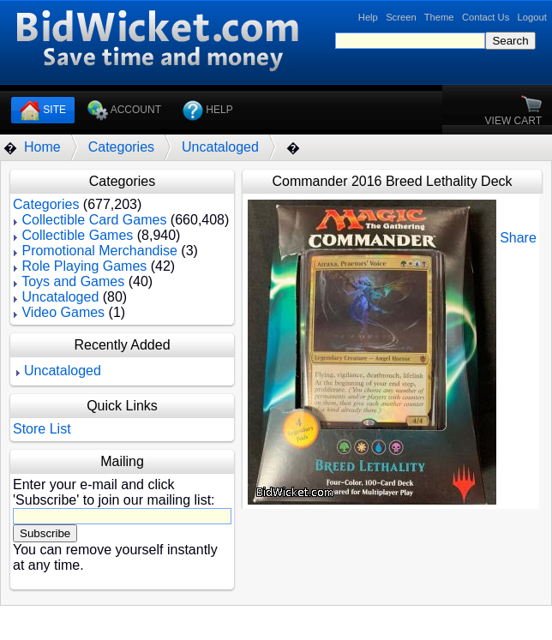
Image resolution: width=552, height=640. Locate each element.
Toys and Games (72, 281)
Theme (439, 17)
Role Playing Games (84, 266)
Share (518, 237)
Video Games (63, 312)
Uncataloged (220, 147)
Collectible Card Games (93, 219)
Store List (42, 429)
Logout (532, 17)
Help (368, 17)
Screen (401, 17)
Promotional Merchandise (99, 250)
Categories (121, 147)
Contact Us (485, 17)
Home (42, 147)
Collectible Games (77, 235)
